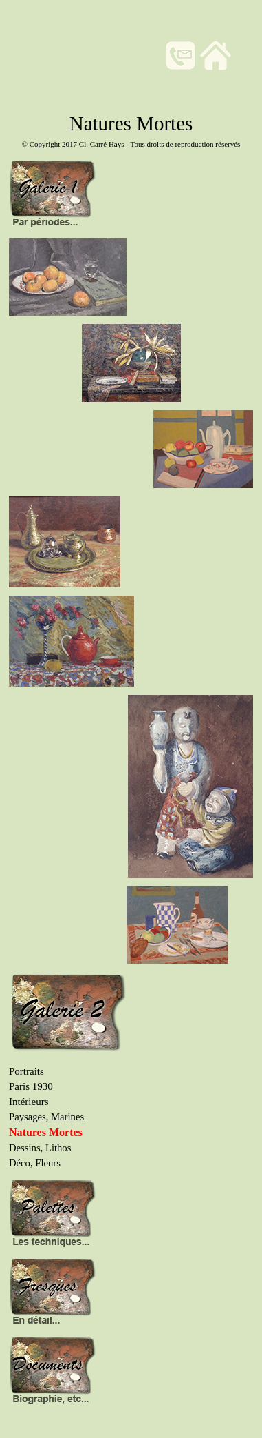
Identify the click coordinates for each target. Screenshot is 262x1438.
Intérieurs (28, 1101)
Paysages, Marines (46, 1116)
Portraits (26, 1071)
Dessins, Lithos (40, 1147)
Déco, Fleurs (35, 1162)
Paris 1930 (31, 1086)
